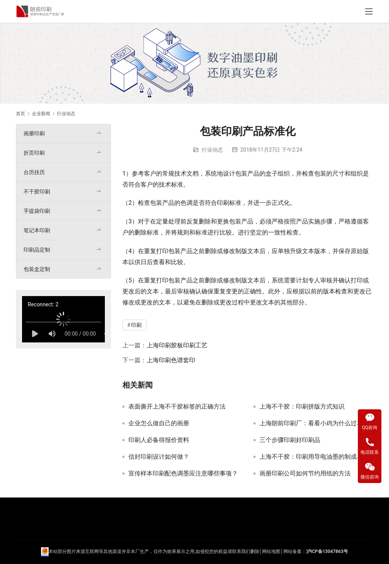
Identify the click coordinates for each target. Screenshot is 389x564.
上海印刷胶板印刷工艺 (177, 345)
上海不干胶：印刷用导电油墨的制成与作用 (316, 456)
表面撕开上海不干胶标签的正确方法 (177, 406)
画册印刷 (34, 133)
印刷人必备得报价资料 (158, 440)
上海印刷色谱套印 (171, 360)
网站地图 (271, 551)
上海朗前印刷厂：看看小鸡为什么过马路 (314, 423)
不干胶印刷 (37, 192)
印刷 (223, 202)
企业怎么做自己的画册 (158, 423)
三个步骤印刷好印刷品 (289, 440)
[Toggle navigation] (369, 11)
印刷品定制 (37, 250)
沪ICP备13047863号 (327, 551)
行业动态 (212, 150)
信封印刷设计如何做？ (158, 456)
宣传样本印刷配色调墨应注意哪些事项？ (183, 473)
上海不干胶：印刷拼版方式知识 (302, 406)
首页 (20, 113)
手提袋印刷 (37, 211)
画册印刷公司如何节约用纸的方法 (305, 473)
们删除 (252, 551)
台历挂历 (34, 172)
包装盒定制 (37, 269)
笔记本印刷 (37, 230)
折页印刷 (34, 153)
